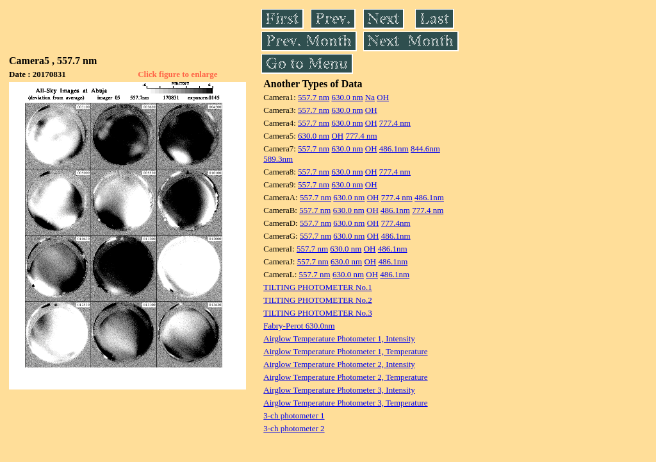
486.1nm (394, 148)
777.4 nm (395, 123)
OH (383, 97)
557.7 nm (313, 97)
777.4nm (396, 223)
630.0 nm (347, 97)
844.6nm (425, 148)
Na (370, 97)
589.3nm (278, 159)
